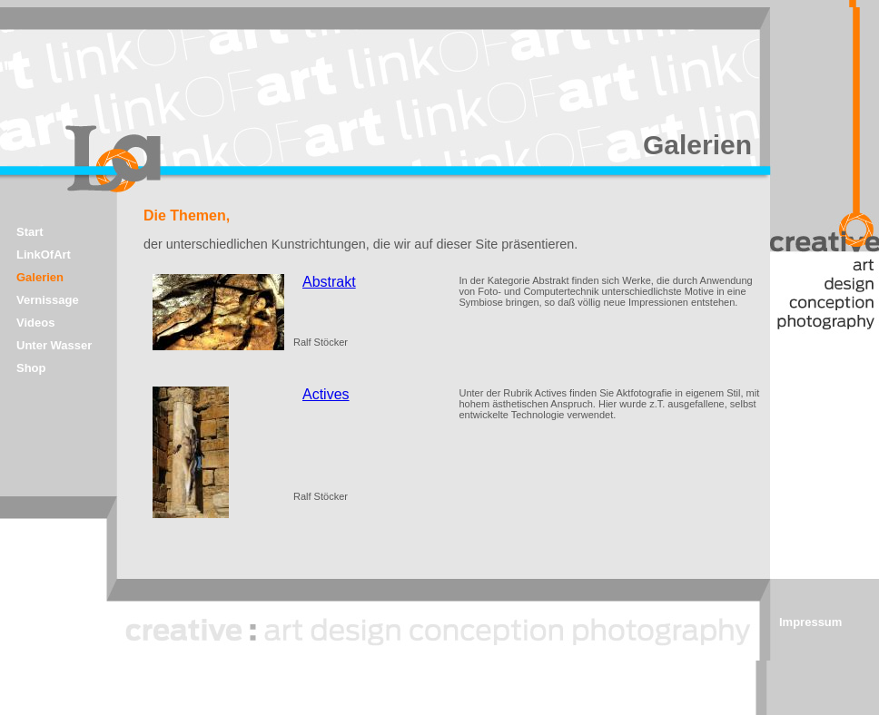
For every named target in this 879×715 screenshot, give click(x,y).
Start (30, 232)
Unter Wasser (54, 345)
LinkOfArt (43, 254)
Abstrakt (329, 281)
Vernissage (47, 300)
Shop (31, 368)
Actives (326, 394)
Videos (35, 322)
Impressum (810, 622)
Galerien (40, 277)
